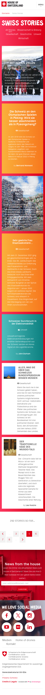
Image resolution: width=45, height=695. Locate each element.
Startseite (5, 13)
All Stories (10, 30)
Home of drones (25, 640)
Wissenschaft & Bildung (29, 30)
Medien (7, 640)
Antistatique (36, 682)
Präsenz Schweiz (10, 678)
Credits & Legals (9, 681)
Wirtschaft (23, 38)
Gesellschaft (12, 34)
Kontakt (11, 644)
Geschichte (26, 34)
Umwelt (37, 34)
